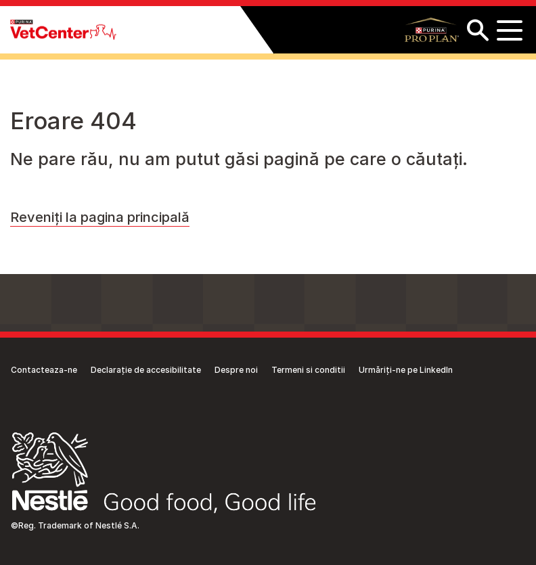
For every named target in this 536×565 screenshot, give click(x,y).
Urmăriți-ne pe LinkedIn (406, 370)
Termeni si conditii (308, 370)
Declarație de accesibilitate (146, 370)
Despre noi (236, 370)
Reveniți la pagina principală (99, 217)
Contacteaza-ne (44, 370)
